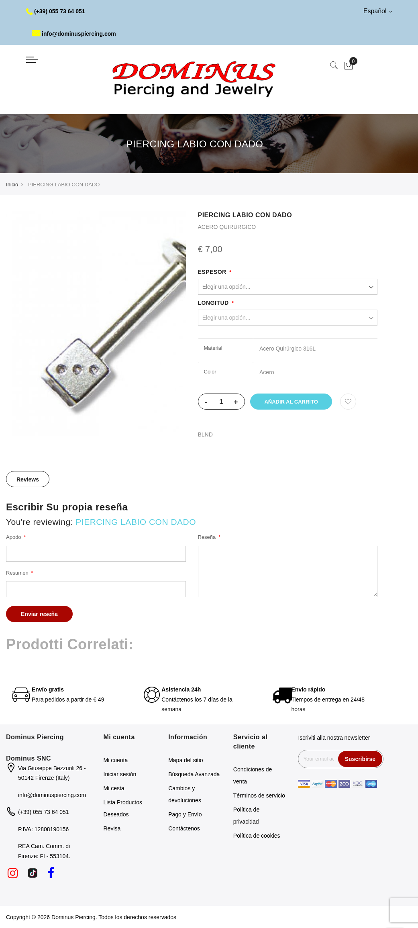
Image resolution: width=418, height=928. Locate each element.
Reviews (27, 479)
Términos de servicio (259, 795)
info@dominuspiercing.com (74, 34)
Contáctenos (184, 828)
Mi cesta (114, 788)
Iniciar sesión (120, 774)
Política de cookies (256, 835)
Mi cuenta (116, 760)
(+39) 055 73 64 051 (55, 11)
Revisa (112, 828)
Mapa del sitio (185, 760)
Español (377, 11)
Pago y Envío (185, 814)
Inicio (12, 185)
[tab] (27, 479)
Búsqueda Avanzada (194, 774)
